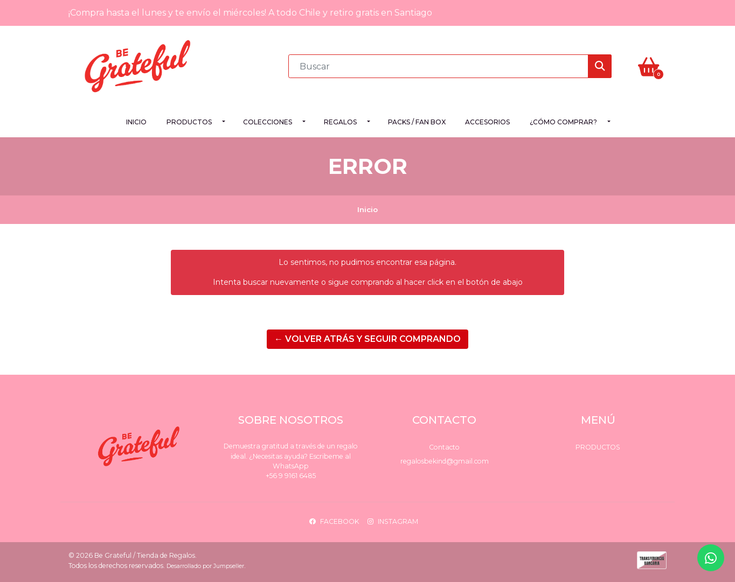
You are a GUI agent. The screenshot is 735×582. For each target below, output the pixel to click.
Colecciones (267, 122)
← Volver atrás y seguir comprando (367, 339)
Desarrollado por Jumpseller (205, 566)
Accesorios (487, 122)
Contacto (444, 447)
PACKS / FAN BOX (417, 122)
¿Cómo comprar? (563, 122)
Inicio (136, 122)
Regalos (340, 122)
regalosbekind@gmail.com (444, 461)
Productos (189, 122)
